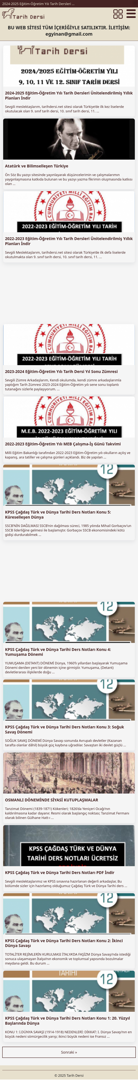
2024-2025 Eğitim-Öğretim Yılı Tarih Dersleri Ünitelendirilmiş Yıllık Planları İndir (39, 3)
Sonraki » (69, 1052)
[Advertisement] (69, 293)
